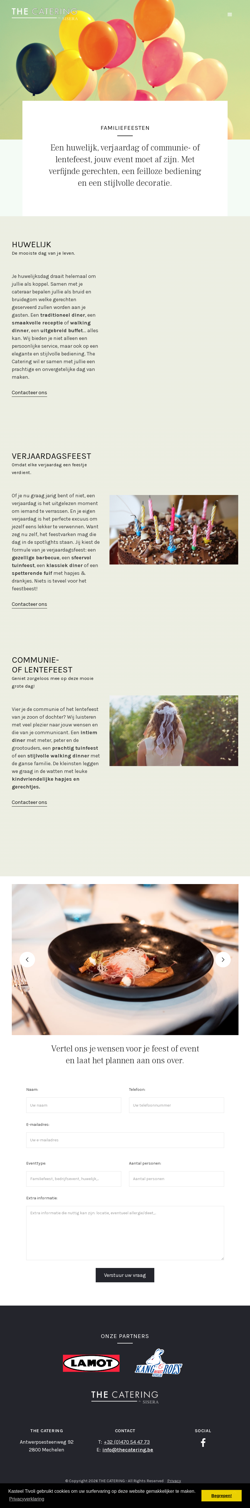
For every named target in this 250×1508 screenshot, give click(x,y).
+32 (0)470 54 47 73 (127, 1442)
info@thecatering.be (127, 1450)
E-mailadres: (37, 1124)
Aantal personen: (145, 1163)
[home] (45, 14)
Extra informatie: (41, 1198)
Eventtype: (36, 1163)
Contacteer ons (29, 392)
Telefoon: (137, 1089)
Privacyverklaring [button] (26, 1499)
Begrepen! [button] (221, 1495)
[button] (230, 14)
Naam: (32, 1089)
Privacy (174, 1480)
